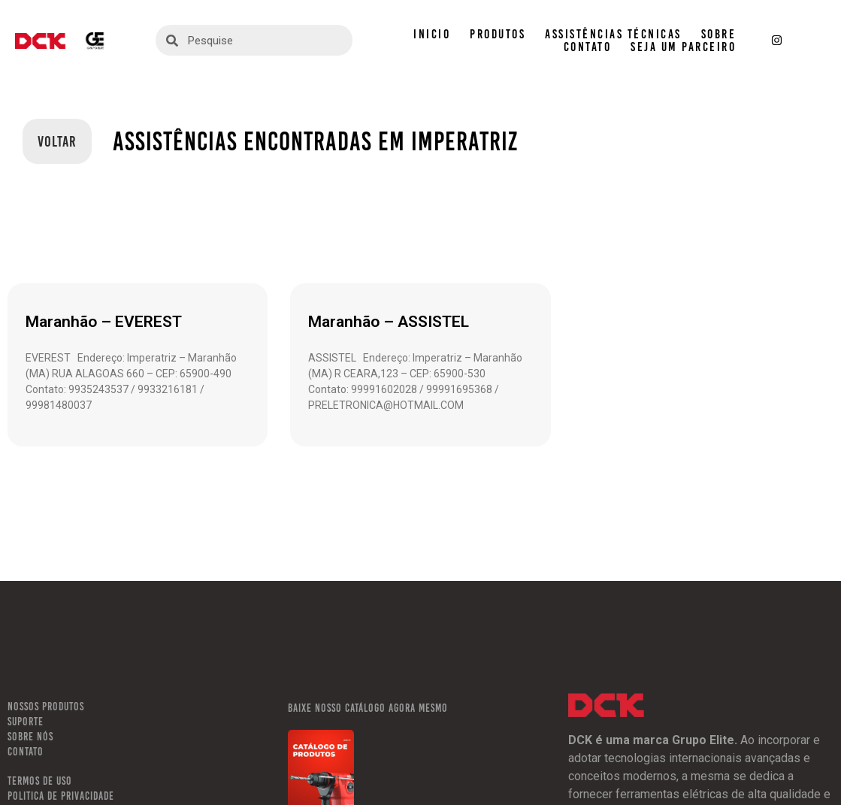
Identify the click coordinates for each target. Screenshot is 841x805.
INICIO (431, 34)
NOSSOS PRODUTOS (46, 706)
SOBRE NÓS (30, 736)
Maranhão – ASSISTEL (388, 322)
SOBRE (719, 34)
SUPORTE (26, 721)
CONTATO (588, 47)
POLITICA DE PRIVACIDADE (61, 796)
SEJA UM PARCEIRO (683, 47)
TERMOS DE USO (40, 781)
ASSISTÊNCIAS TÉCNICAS (613, 34)
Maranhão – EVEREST (104, 322)
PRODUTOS (497, 34)
